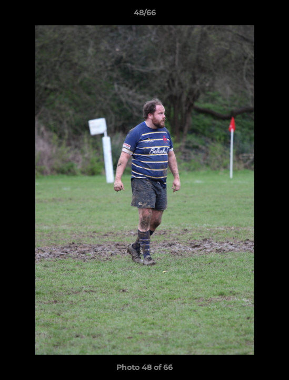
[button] (276, 15)
